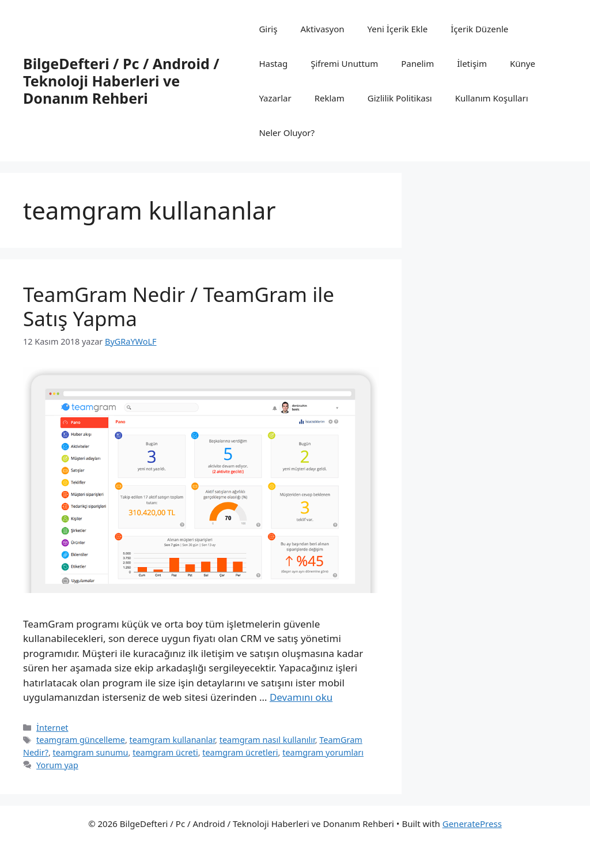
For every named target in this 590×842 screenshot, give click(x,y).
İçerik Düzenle (479, 29)
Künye (522, 63)
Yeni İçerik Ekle (398, 29)
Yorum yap (57, 765)
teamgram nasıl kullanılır (267, 739)
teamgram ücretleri (240, 752)
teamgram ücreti (165, 752)
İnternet (52, 727)
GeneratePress (472, 823)
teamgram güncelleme (80, 739)
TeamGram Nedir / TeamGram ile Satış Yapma (178, 306)
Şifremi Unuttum (344, 63)
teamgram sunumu (90, 752)
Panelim (417, 63)
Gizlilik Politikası (400, 98)
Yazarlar (275, 98)
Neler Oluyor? (287, 132)
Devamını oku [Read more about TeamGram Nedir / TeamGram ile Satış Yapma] (301, 697)
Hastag (273, 63)
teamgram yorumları (323, 752)
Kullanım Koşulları (491, 98)
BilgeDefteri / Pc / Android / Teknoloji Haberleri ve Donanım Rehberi (121, 81)
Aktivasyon (322, 29)
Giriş (268, 29)
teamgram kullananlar (172, 739)
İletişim (472, 63)
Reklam (330, 98)
